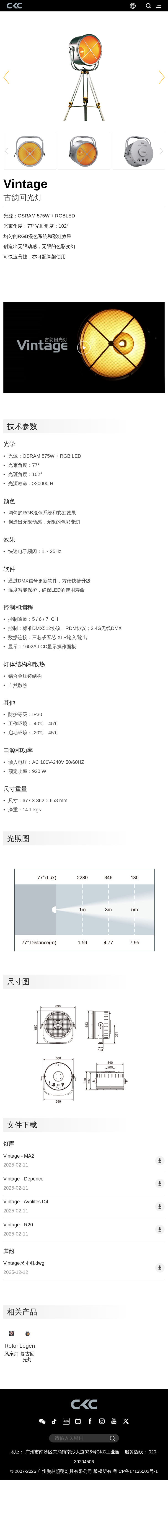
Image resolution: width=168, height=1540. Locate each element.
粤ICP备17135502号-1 (135, 1531)
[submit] (112, 1498)
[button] (6, 77)
